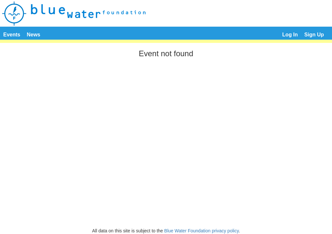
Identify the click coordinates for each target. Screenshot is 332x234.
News (33, 34)
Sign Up (314, 34)
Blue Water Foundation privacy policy (201, 230)
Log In (290, 34)
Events (11, 34)
